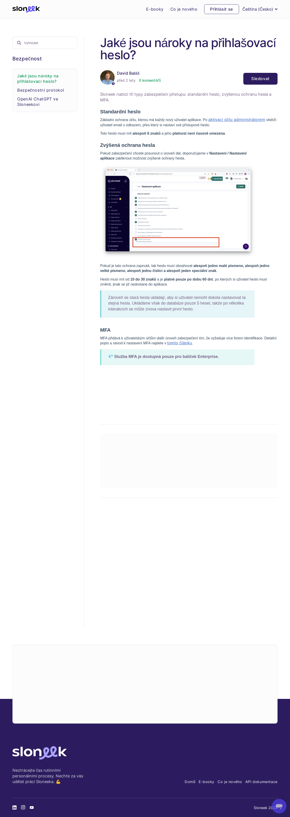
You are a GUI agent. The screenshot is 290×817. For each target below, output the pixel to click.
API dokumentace (261, 781)
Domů (190, 781)
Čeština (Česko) (260, 9)
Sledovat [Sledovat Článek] (260, 78)
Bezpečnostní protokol (40, 90)
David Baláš (128, 73)
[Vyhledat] (44, 43)
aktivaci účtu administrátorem (236, 119)
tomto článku (179, 343)
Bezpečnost (27, 59)
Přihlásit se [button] (221, 9)
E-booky (154, 9)
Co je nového (184, 9)
